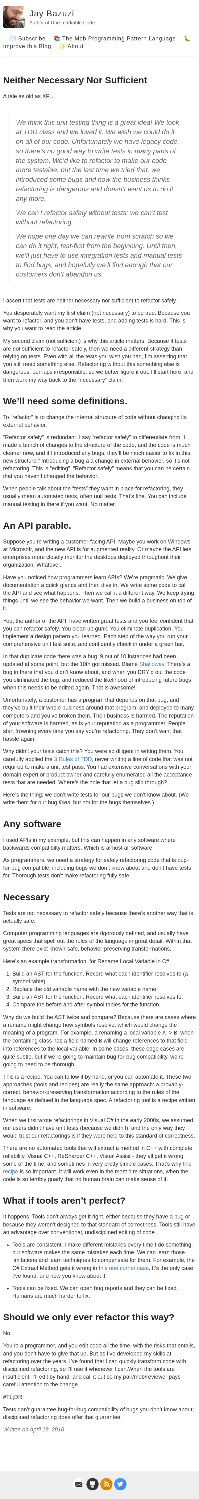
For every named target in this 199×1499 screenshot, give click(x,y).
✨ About (71, 46)
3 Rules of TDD (73, 759)
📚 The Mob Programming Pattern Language (114, 38)
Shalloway (151, 664)
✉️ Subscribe (27, 38)
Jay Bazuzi (51, 13)
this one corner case (124, 1268)
